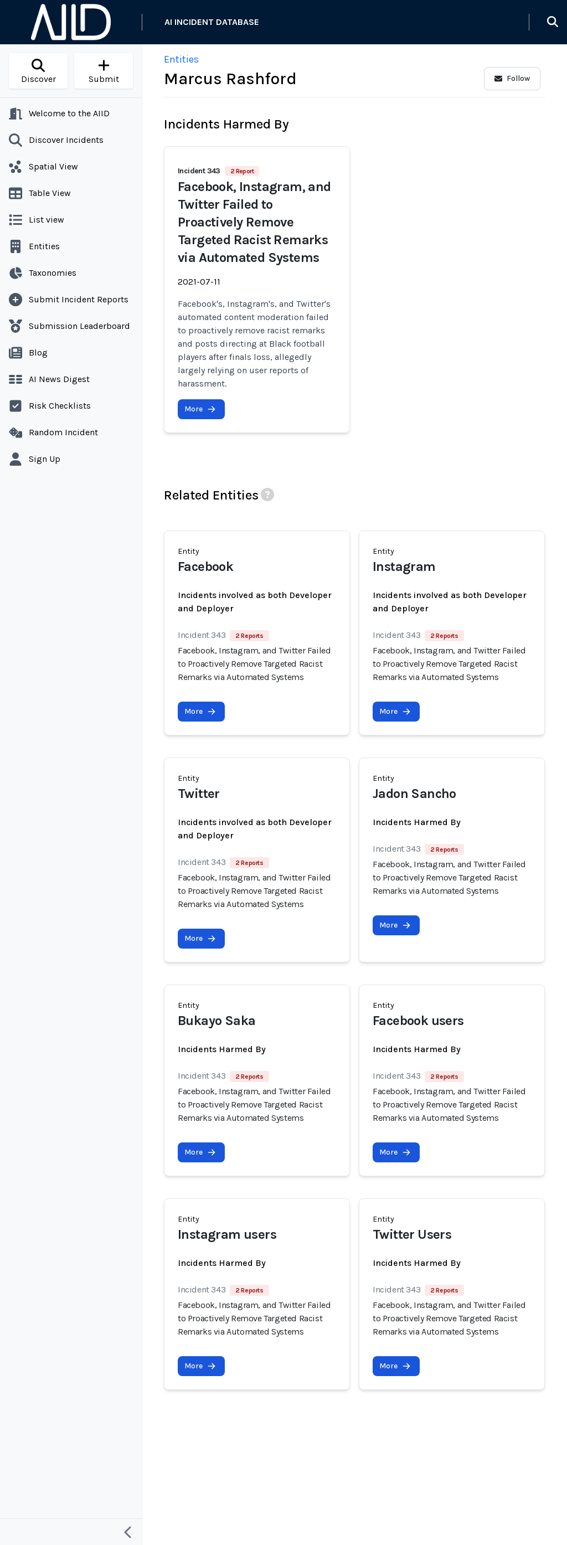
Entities (181, 59)
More (200, 409)
